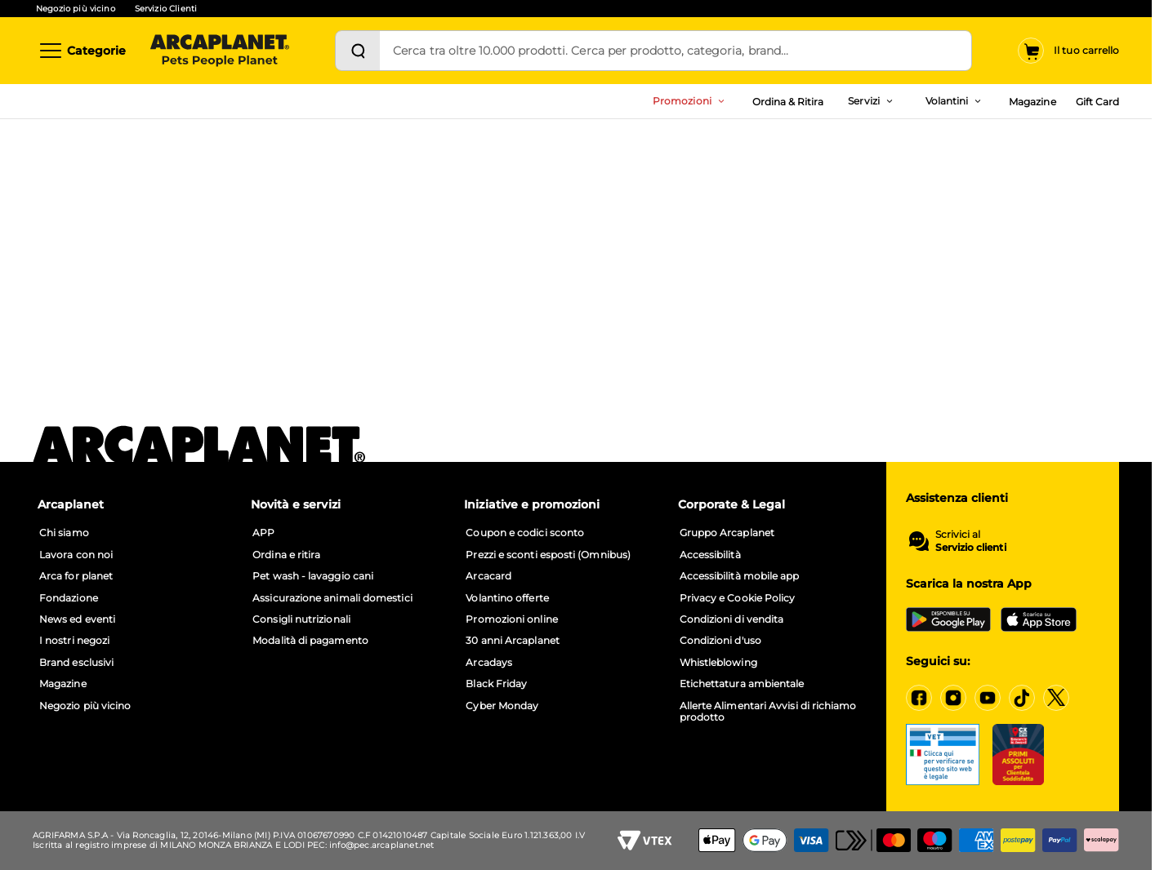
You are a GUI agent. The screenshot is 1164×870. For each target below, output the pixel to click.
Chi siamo (64, 533)
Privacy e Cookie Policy (738, 598)
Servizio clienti (970, 547)
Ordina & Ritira (788, 101)
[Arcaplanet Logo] (219, 50)
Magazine (1032, 101)
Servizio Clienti (166, 8)
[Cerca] (358, 50)
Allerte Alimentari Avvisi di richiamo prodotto (768, 711)
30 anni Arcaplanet (512, 640)
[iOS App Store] (1039, 619)
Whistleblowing (718, 662)
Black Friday (496, 684)
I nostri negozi (74, 640)
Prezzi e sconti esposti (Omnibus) (548, 555)
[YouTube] (987, 698)
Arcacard (488, 576)
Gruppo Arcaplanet (727, 533)
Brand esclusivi (76, 662)
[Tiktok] (1022, 698)
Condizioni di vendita (732, 619)
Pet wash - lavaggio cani (312, 576)
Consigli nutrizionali (301, 619)
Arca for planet (76, 576)
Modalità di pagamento (310, 640)
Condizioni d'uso (720, 640)
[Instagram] (953, 698)
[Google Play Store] (948, 619)
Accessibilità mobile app (740, 576)
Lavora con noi (76, 555)
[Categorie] (82, 50)
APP (263, 533)
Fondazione (68, 598)
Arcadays (489, 662)
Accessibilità (710, 555)
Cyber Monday (502, 706)
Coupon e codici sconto (525, 533)
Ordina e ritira (286, 555)
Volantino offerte (507, 598)
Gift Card (1097, 101)
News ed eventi (77, 619)
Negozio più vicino (75, 8)
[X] (1056, 698)
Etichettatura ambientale (742, 684)
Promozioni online (511, 619)
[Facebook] (919, 698)
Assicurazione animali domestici (332, 598)
